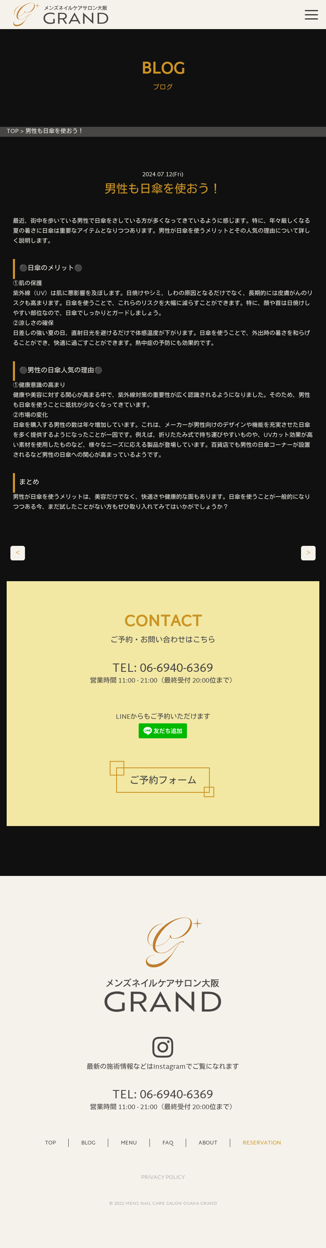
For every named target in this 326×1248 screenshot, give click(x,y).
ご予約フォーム (163, 781)
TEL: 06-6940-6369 (162, 669)
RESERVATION (262, 1143)
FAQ (167, 1143)
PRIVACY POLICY (163, 1178)
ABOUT (208, 1143)
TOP (13, 131)
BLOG (88, 1143)
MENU (129, 1143)
